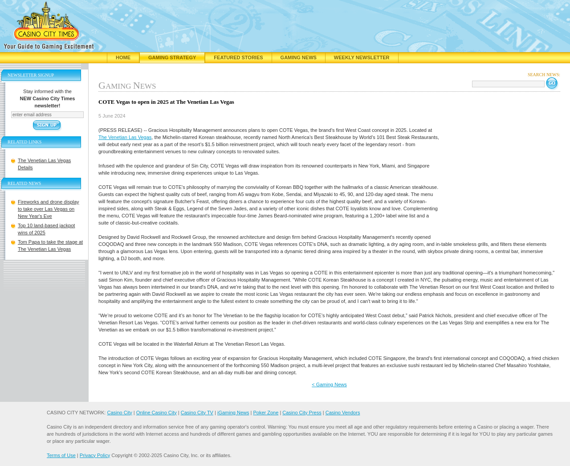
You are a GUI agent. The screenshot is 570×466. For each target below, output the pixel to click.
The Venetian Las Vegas (124, 137)
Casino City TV (197, 412)
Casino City (119, 412)
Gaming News (299, 57)
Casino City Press (301, 412)
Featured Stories (238, 57)
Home (123, 57)
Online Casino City (156, 412)
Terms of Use (61, 455)
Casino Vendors (343, 412)
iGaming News (233, 412)
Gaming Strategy (172, 57)
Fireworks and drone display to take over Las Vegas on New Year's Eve (48, 209)
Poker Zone (265, 412)
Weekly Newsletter (362, 57)
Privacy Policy (95, 455)
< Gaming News (329, 384)
